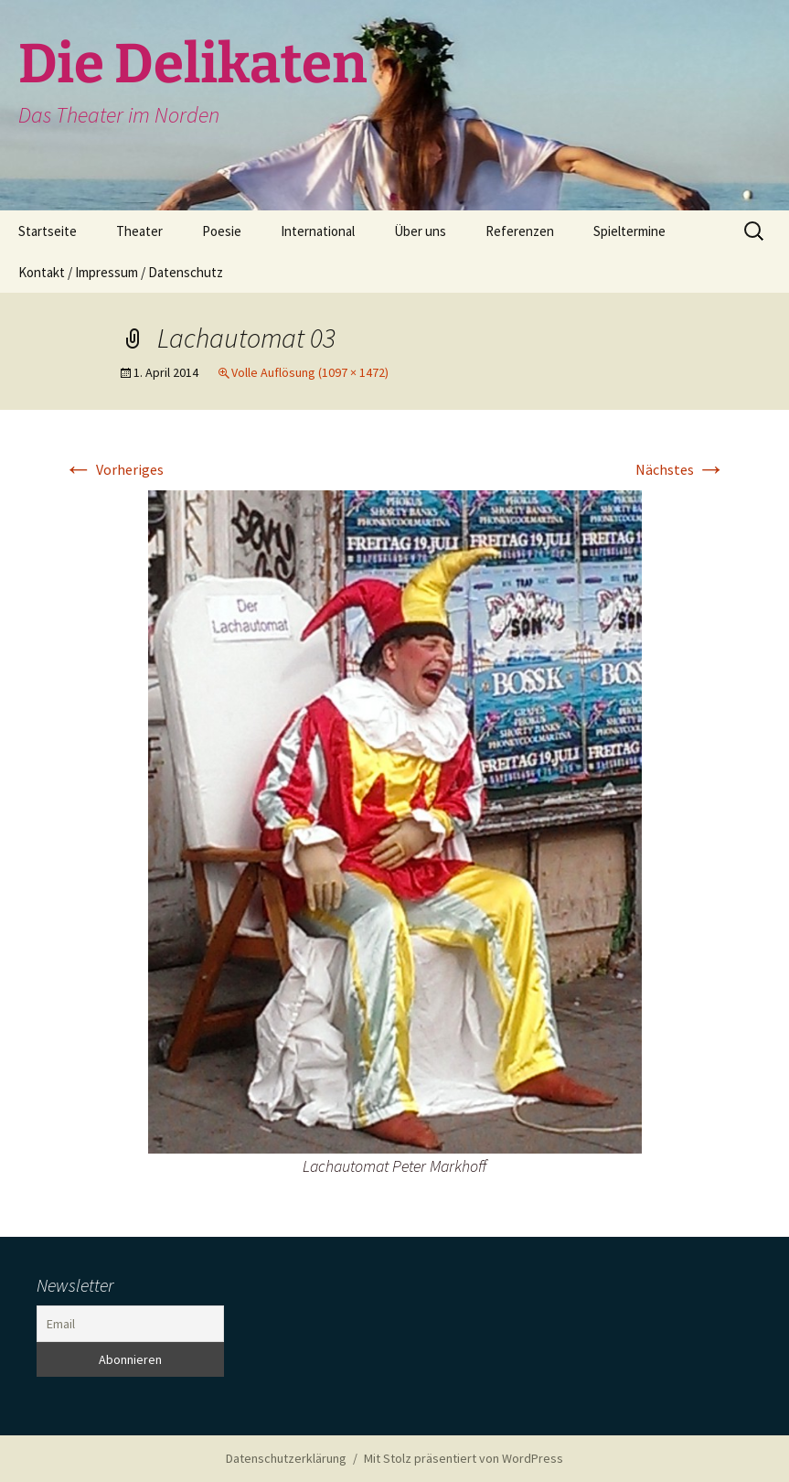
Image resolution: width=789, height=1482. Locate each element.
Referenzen (519, 231)
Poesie (221, 231)
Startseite (47, 231)
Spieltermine (629, 231)
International (318, 231)
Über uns (420, 231)
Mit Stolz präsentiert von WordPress (463, 1458)
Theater (139, 231)
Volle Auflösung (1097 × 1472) (310, 372)
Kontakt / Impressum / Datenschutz (120, 272)
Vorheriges (114, 469)
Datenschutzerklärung (286, 1458)
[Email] (130, 1323)
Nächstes (680, 469)
